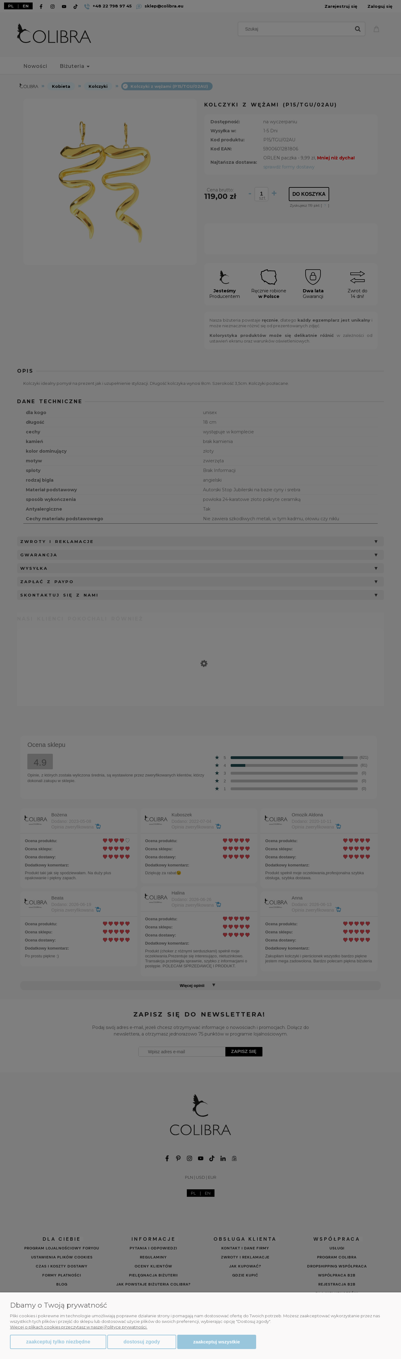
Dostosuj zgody (141, 1341)
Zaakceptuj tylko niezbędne (58, 1341)
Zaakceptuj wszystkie (216, 1341)
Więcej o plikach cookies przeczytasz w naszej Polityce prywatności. (78, 1326)
